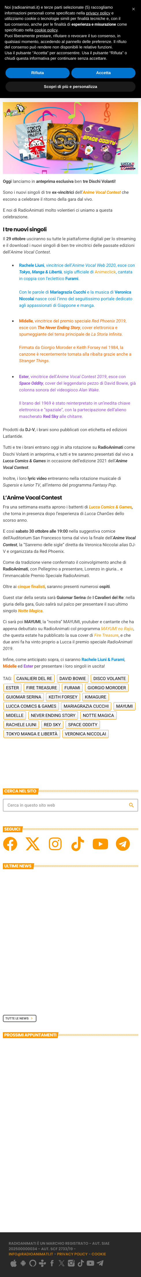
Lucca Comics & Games (110, 507)
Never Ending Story (53, 715)
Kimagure (95, 697)
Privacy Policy (72, 1254)
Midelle (14, 715)
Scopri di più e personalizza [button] (70, 86)
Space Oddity (82, 724)
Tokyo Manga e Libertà (31, 734)
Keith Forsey (63, 697)
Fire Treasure (106, 635)
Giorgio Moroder (107, 687)
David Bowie (73, 678)
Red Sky (52, 724)
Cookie (99, 1254)
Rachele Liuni (21, 724)
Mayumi (124, 706)
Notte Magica (30, 610)
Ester (12, 687)
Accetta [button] (103, 72)
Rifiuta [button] (37, 72)
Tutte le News (19, 1018)
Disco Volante (109, 678)
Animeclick (105, 272)
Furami (72, 687)
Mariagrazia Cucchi (86, 706)
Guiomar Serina (23, 697)
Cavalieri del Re (34, 678)
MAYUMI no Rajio (117, 628)
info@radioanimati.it (31, 1254)
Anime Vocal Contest (101, 192)
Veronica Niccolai (85, 734)
